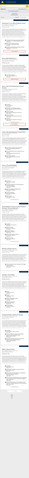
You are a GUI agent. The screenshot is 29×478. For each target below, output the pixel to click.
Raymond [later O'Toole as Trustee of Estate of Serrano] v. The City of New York (14, 207)
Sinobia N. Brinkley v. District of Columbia (12, 315)
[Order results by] (23, 17)
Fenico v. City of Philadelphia (9, 165)
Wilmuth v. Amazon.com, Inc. (9, 248)
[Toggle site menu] (26, 2)
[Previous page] (8, 391)
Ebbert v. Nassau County (8, 349)
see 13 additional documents (14, 241)
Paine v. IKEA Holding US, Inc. (9, 58)
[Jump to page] (12, 391)
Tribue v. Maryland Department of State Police (13, 132)
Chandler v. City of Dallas (8, 275)
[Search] (13, 6)
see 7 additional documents (14, 199)
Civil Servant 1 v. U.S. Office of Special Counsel (13, 23)
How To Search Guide (14, 14)
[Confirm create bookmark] (11, 396)
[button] (14, 11)
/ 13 (15, 391)
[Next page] (21, 391)
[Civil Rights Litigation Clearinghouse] (6, 2)
